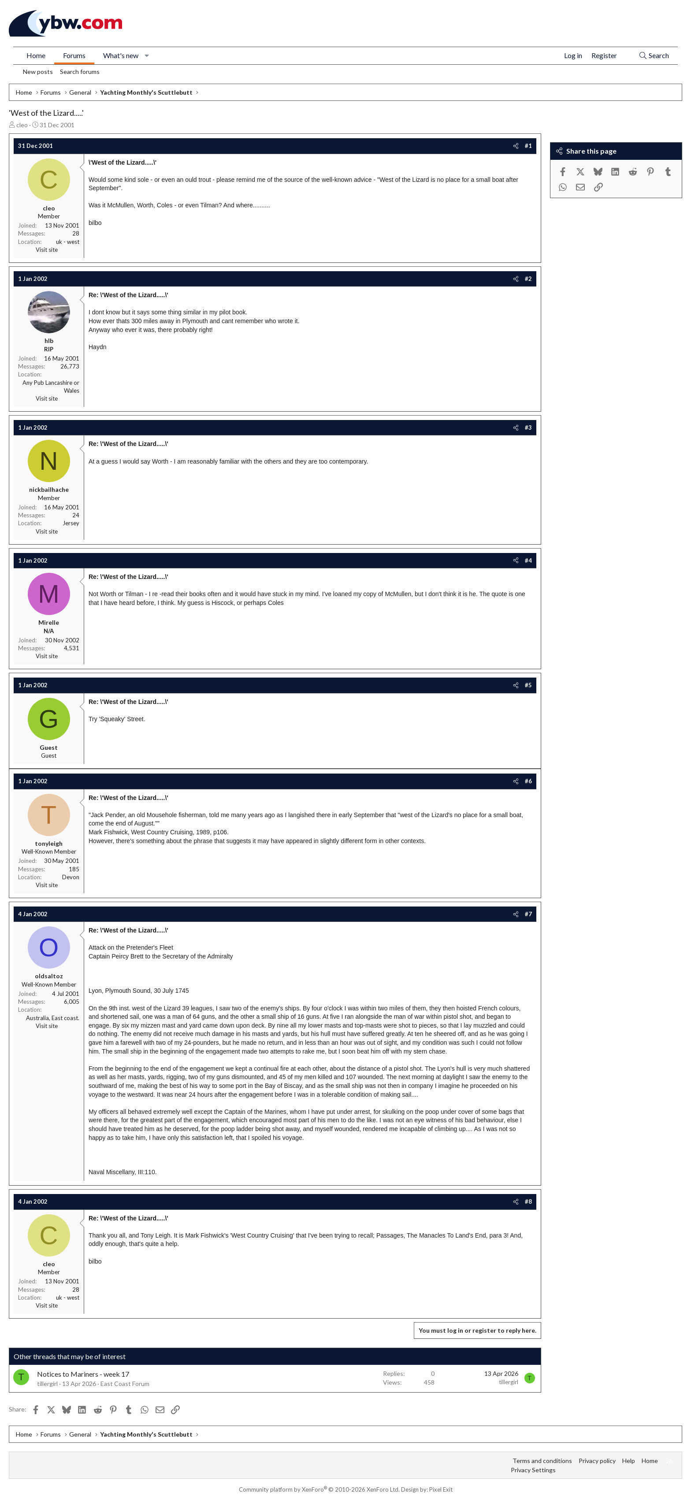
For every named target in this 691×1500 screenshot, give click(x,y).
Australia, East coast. (52, 1017)
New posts (38, 71)
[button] (147, 55)
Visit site (47, 249)
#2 (528, 278)
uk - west (67, 241)
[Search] (653, 55)
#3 (528, 427)
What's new (120, 55)
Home (35, 55)
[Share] (516, 145)
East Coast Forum (124, 1383)
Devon (70, 877)
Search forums (80, 71)
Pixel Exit (441, 1489)
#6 (528, 781)
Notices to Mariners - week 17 (83, 1374)
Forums (74, 55)
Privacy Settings (533, 1470)
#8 (528, 1201)
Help (628, 1460)
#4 (528, 560)
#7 (528, 914)
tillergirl (47, 1383)
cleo (22, 125)
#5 (528, 685)
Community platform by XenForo (319, 1489)
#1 (528, 145)
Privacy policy (597, 1460)
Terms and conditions (542, 1460)
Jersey (71, 523)
